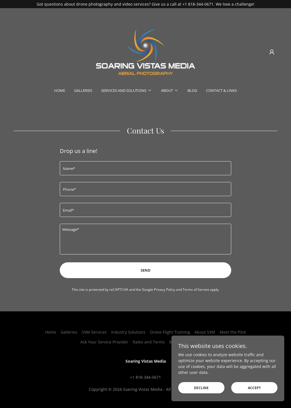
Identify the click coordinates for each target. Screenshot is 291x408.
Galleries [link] (83, 90)
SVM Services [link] (94, 332)
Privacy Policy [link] (164, 289)
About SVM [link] (205, 332)
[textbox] (145, 168)
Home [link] (59, 90)
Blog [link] (192, 90)
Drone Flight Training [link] (170, 332)
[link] (145, 51)
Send (146, 270)
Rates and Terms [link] (149, 342)
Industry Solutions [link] (128, 332)
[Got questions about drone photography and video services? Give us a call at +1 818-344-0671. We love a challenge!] (145, 4)
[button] (271, 52)
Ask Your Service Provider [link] (104, 342)
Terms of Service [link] (196, 289)
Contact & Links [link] (221, 90)
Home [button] (50, 332)
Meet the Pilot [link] (233, 332)
